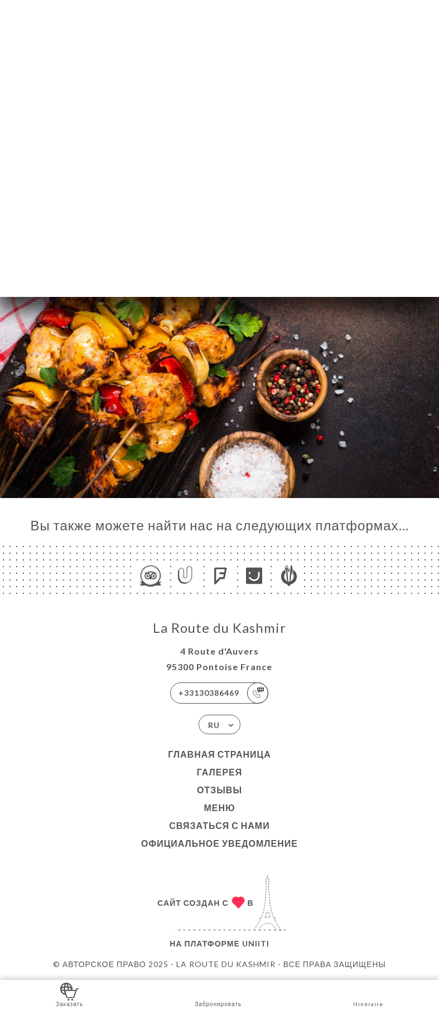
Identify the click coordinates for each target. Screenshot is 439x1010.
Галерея (220, 772)
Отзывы (219, 789)
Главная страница (219, 754)
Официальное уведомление (219, 843)
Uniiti (255, 943)
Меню (219, 807)
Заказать (69, 994)
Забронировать (218, 994)
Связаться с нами (219, 825)
